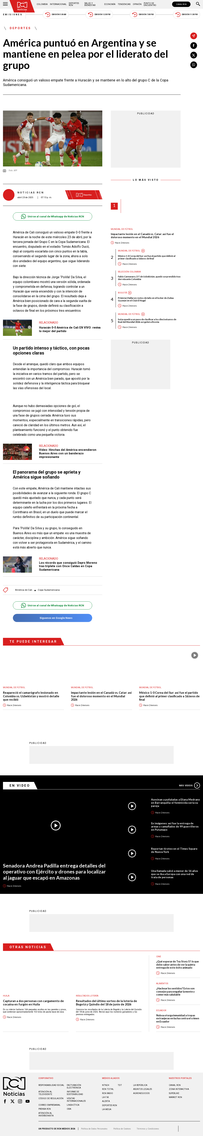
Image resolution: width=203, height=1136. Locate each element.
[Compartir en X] (193, 55)
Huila (6, 996)
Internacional (58, 4)
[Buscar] (198, 4)
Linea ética (73, 1105)
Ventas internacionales (76, 1099)
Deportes (20, 28)
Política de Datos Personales (94, 1128)
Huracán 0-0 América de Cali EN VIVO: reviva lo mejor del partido (70, 329)
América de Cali (23, 590)
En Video (20, 785)
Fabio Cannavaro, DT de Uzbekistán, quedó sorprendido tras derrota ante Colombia (149, 277)
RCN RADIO (107, 1093)
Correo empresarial (49, 1105)
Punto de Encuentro (150, 4)
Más (189, 785)
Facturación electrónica (74, 1086)
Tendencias (124, 4)
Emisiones (13, 14)
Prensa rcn (44, 1109)
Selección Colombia (129, 271)
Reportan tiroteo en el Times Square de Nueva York (174, 850)
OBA (69, 1109)
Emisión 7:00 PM (142, 14)
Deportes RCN (74, 4)
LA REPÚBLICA (140, 1085)
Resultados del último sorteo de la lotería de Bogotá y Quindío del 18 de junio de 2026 (106, 1002)
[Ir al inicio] (22, 6)
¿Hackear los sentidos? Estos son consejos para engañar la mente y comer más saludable (175, 991)
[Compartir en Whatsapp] (193, 64)
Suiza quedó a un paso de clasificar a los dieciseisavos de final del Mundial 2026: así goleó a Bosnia (147, 320)
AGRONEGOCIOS (141, 1093)
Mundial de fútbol (122, 229)
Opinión (137, 4)
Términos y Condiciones (148, 1128)
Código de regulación (50, 1098)
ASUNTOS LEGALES (142, 1089)
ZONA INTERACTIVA (179, 1089)
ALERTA (106, 1101)
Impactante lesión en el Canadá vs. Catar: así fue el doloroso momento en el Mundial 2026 (142, 236)
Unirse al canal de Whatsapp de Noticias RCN (52, 216)
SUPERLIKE (174, 1093)
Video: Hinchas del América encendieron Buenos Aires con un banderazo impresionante (67, 453)
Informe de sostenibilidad (75, 1093)
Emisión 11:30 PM (186, 14)
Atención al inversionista (46, 1114)
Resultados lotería (87, 996)
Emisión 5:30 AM (55, 14)
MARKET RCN (175, 1097)
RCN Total (108, 1089)
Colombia (42, 4)
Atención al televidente (45, 1093)
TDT (120, 1085)
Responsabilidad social (51, 1085)
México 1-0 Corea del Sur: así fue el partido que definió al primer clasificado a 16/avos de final (146, 257)
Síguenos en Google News (52, 618)
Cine (158, 956)
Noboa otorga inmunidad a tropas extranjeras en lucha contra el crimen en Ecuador (177, 1018)
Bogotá (122, 292)
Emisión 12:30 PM (99, 14)
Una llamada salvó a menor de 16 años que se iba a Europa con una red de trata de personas (174, 874)
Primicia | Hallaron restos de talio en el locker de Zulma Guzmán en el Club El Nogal (146, 299)
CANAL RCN (181, 4)
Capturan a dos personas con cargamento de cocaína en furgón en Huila (33, 1002)
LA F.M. (105, 1097)
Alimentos (162, 983)
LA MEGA (106, 1109)
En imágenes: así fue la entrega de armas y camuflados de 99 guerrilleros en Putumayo (175, 826)
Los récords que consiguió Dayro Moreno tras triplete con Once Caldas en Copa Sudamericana (68, 566)
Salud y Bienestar (89, 4)
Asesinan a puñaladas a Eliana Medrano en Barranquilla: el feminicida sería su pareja (175, 802)
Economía (109, 4)
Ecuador (161, 1010)
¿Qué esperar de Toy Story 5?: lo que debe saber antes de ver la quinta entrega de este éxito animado (177, 964)
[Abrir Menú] (5, 4)
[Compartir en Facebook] (193, 45)
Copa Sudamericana (49, 590)
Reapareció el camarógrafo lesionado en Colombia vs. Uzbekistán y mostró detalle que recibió (31, 696)
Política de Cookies (122, 1128)
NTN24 (105, 1085)
